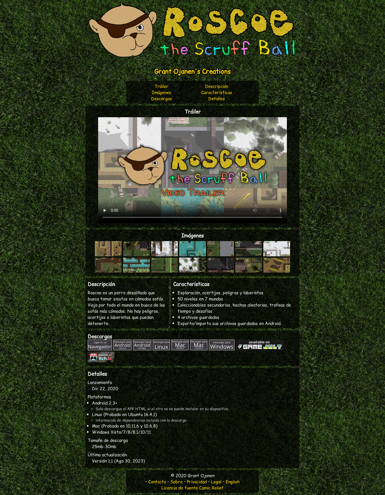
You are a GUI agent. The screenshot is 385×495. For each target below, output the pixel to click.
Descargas (161, 98)
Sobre (176, 481)
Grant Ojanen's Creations (192, 71)
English (233, 481)
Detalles (216, 98)
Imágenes (161, 92)
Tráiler (161, 86)
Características (216, 92)
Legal (216, 481)
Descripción (216, 86)
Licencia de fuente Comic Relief (192, 488)
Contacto (157, 481)
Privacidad (197, 481)
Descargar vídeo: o (192, 170)
